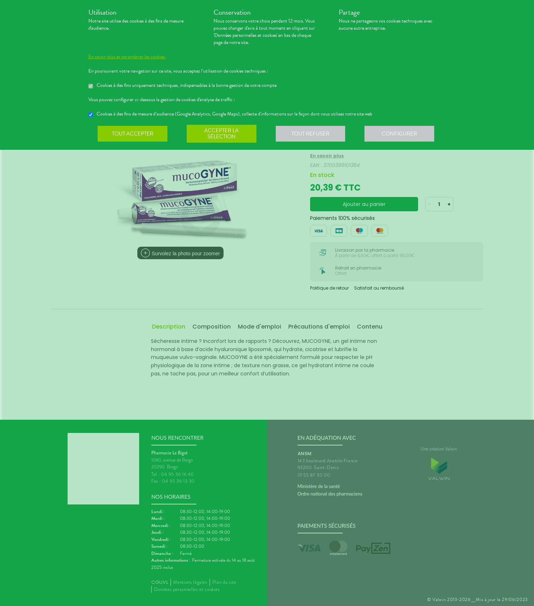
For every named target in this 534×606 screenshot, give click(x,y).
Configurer (401, 133)
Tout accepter (133, 133)
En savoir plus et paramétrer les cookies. (127, 56)
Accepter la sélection (222, 133)
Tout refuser (312, 133)
